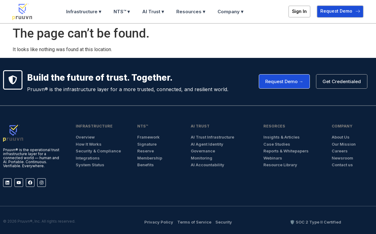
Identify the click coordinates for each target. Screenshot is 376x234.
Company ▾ (230, 11)
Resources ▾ (190, 11)
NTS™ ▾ (122, 11)
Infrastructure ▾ (83, 11)
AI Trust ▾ (153, 11)
